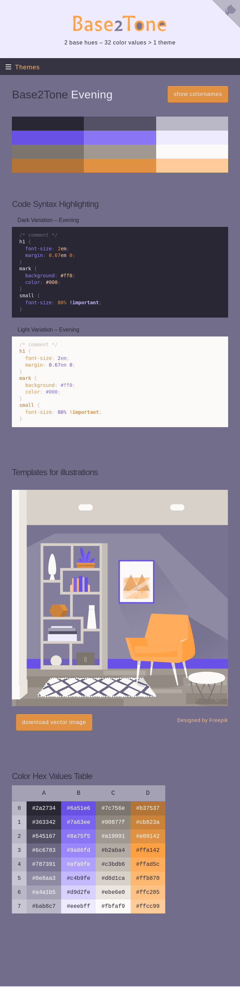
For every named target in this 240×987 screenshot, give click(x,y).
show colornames (198, 94)
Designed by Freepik (202, 720)
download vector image (54, 722)
